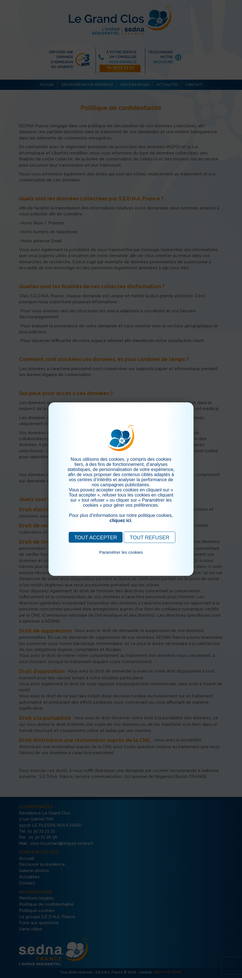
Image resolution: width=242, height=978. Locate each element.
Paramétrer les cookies (121, 552)
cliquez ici (120, 520)
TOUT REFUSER (149, 537)
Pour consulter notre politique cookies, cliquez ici (121, 558)
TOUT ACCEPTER (95, 537)
